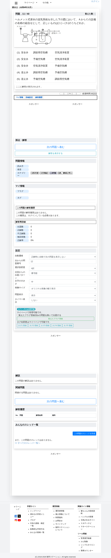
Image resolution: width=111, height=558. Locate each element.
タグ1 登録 (22, 325)
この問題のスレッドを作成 (84, 433)
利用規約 (59, 517)
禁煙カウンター (87, 551)
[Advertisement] (77, 121)
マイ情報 (19, 97)
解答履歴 (38, 97)
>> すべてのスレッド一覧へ (27, 443)
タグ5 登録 (68, 325)
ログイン (95, 1)
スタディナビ (86, 523)
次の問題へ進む (55, 147)
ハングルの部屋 (87, 517)
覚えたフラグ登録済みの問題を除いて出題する (39, 315)
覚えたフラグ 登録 (55, 319)
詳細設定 (29, 97)
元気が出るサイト (88, 520)
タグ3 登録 (45, 325)
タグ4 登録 (56, 325)
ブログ (32, 520)
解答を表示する (55, 153)
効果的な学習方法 (37, 529)
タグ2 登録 (33, 325)
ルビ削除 (84, 541)
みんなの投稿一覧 (37, 532)
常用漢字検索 (86, 538)
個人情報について (62, 514)
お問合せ (59, 521)
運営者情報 (59, 511)
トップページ (35, 511)
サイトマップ (60, 524)
